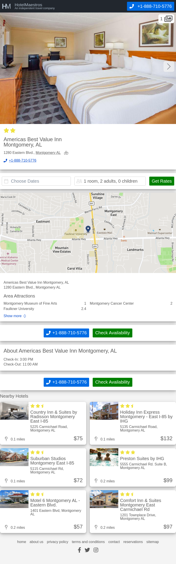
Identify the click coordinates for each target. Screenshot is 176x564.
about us (36, 542)
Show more (13, 316)
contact (114, 542)
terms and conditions (88, 542)
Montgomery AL (48, 153)
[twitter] (87, 550)
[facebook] (79, 550)
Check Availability (112, 332)
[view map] (67, 153)
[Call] (150, 6)
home (21, 542)
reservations (133, 542)
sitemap (152, 542)
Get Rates (162, 181)
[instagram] (96, 550)
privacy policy (57, 542)
